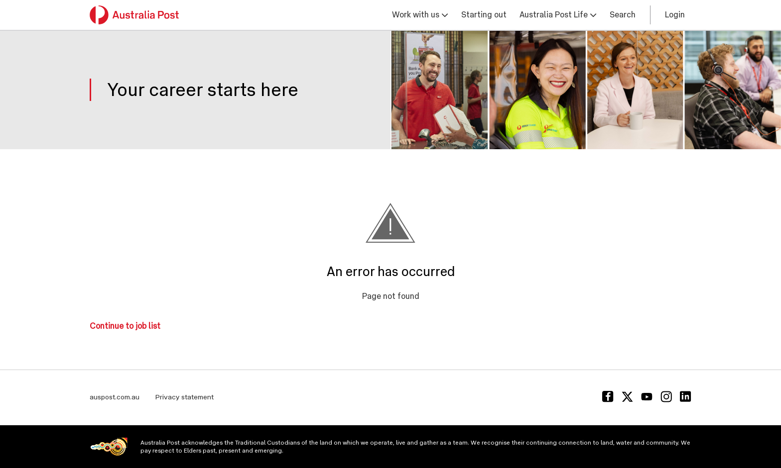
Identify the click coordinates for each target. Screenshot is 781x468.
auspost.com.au (114, 397)
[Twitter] (627, 396)
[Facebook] (608, 396)
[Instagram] (666, 396)
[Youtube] (646, 396)
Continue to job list (125, 326)
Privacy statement (184, 397)
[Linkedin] (685, 396)
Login (675, 14)
